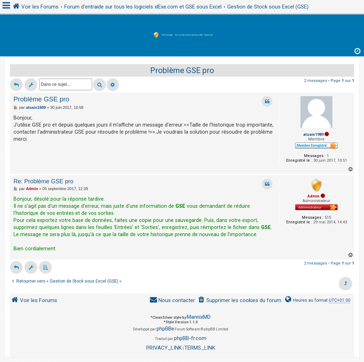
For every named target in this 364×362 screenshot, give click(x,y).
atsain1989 (313, 134)
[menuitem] (239, 300)
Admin (314, 196)
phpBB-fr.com (190, 338)
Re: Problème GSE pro (43, 181)
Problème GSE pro (182, 70)
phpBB (164, 328)
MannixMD (199, 317)
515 (328, 217)
